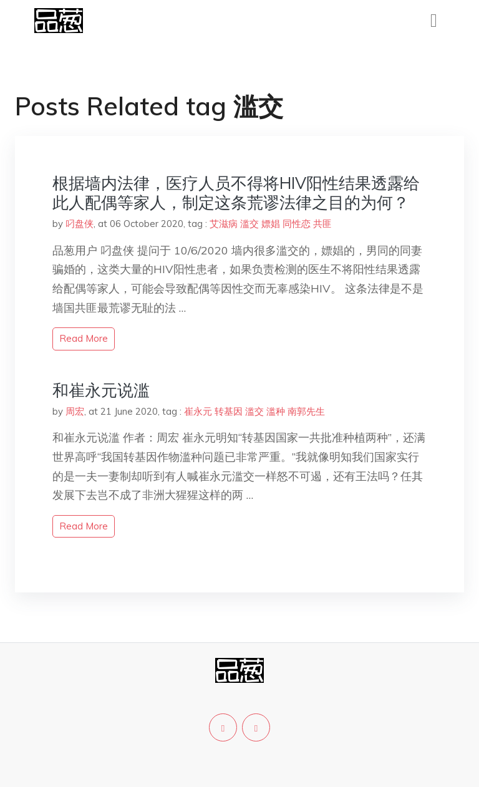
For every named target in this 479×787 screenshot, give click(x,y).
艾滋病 (224, 223)
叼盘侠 (79, 223)
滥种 (275, 411)
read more (83, 338)
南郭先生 (306, 411)
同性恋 (297, 223)
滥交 (249, 223)
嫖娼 (270, 223)
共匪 (322, 223)
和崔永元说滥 (101, 390)
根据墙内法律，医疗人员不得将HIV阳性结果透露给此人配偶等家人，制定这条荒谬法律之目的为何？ (236, 193)
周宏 (74, 411)
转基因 (229, 411)
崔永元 (198, 411)
